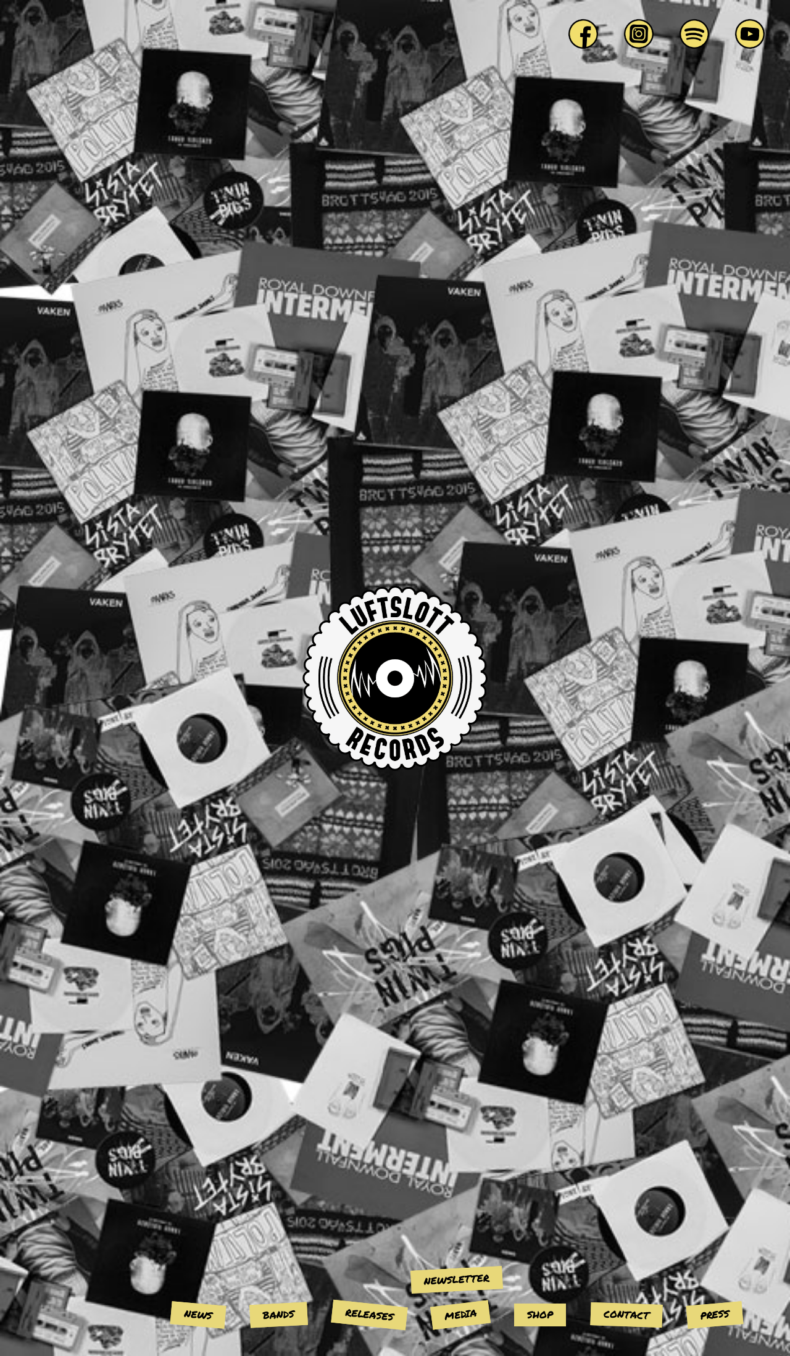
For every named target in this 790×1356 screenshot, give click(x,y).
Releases (369, 1314)
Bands (278, 1315)
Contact (627, 1315)
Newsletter (456, 1279)
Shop (540, 1314)
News (198, 1314)
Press (714, 1314)
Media (460, 1314)
